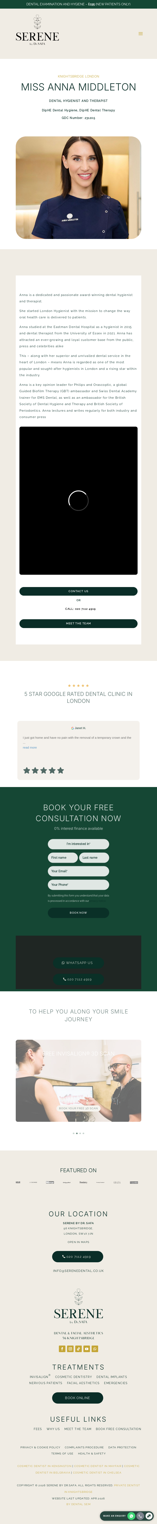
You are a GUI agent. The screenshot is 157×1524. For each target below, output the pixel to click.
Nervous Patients (45, 1383)
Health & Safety (92, 1453)
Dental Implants (111, 1377)
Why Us (53, 1429)
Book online (77, 1398)
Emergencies (116, 1383)
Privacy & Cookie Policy (40, 1447)
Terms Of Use (62, 1453)
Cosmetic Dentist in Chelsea (97, 1472)
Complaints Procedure (84, 1447)
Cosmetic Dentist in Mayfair (97, 1466)
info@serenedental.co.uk (78, 1271)
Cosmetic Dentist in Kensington (44, 1466)
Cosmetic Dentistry (73, 1377)
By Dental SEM (78, 1504)
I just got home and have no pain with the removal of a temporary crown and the (78, 769)
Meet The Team (78, 623)
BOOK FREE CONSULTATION (118, 1429)
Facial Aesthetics (83, 1383)
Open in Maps (79, 1242)
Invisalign (40, 1377)
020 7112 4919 (79, 965)
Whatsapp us (79, 948)
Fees (38, 1429)
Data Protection (122, 1447)
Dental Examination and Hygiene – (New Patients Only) (78, 4)
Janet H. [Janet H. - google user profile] (80, 754)
